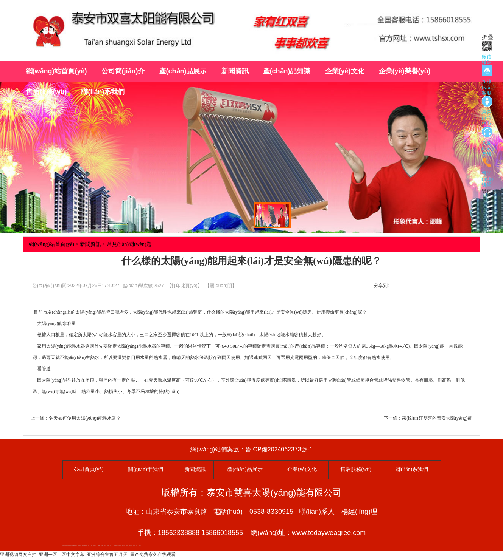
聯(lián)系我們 (103, 92)
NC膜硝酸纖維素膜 (115, 545)
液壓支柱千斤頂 (123, 545)
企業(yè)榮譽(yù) (405, 71)
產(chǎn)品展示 (183, 71)
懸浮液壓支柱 (79, 545)
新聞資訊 (235, 71)
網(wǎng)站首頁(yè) (56, 71)
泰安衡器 (136, 545)
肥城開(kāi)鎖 (99, 545)
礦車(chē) (88, 545)
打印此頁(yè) (184, 285)
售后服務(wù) (46, 92)
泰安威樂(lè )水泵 (75, 545)
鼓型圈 (108, 545)
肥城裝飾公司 (140, 545)
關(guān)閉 (221, 285)
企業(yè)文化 (344, 71)
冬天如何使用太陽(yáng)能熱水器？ (85, 418)
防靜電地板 (127, 545)
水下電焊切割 (119, 545)
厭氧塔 (91, 545)
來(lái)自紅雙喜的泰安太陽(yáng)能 (437, 418)
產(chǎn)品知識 (287, 71)
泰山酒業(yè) (102, 545)
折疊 (488, 37)
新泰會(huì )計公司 (94, 545)
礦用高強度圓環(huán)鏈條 (84, 545)
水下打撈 (117, 545)
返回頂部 (492, 191)
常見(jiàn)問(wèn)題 (129, 244)
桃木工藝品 (105, 545)
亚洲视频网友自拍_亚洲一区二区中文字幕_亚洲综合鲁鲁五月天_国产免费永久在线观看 (88, 554)
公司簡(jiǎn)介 (123, 71)
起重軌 (110, 545)
